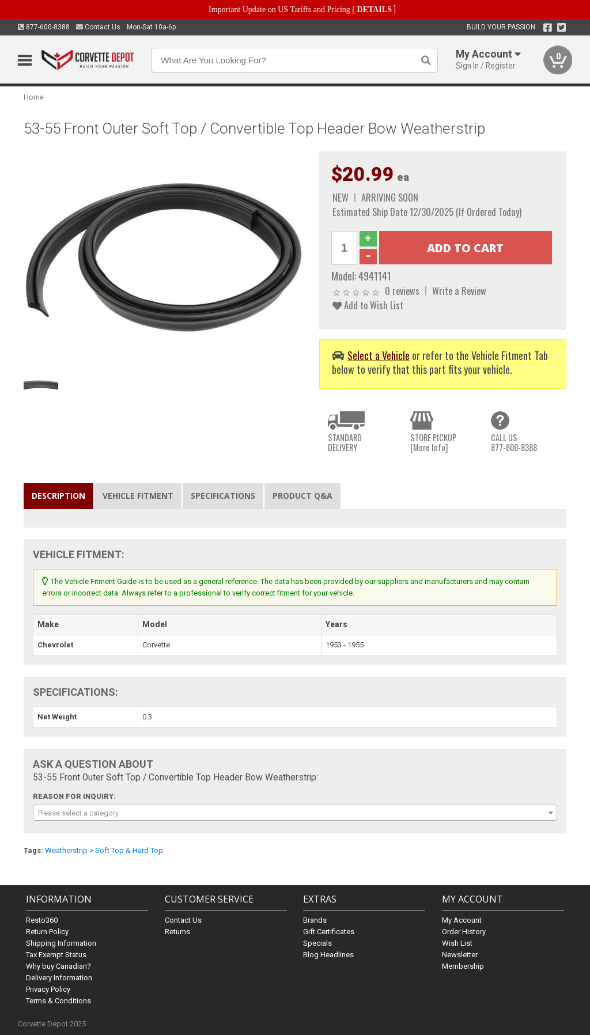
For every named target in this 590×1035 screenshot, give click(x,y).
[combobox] (295, 813)
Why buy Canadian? (58, 966)
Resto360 (42, 920)
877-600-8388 (44, 27)
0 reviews (402, 290)
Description (58, 495)
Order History (464, 931)
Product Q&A (302, 495)
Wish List (457, 943)
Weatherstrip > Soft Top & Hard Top (104, 850)
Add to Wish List (367, 305)
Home (34, 97)
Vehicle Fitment (138, 495)
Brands (315, 920)
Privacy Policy (48, 989)
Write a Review (459, 290)
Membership (463, 966)
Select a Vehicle (378, 355)
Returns (177, 931)
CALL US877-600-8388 (514, 442)
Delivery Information (59, 977)
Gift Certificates (328, 931)
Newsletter (460, 954)
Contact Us (98, 27)
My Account (462, 920)
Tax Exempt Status (56, 954)
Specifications (223, 495)
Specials (317, 943)
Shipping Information (61, 943)
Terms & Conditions (58, 1000)
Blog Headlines (328, 954)
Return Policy (47, 931)
